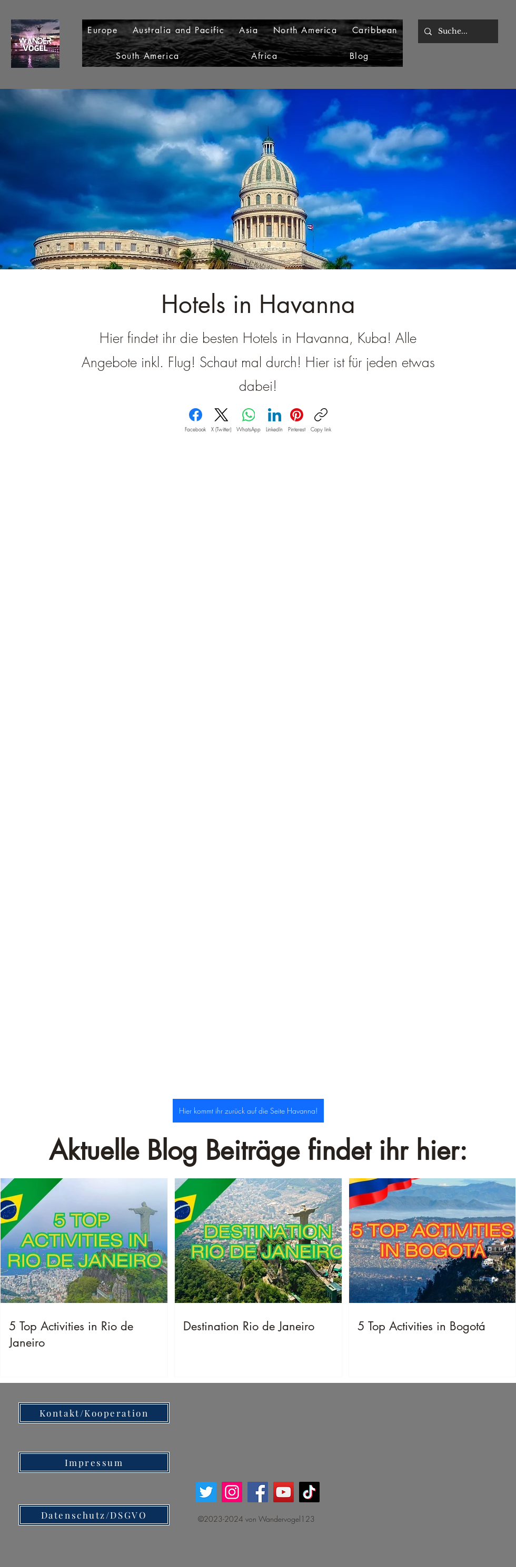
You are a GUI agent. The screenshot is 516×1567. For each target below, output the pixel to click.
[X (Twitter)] (221, 420)
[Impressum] (94, 1462)
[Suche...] (457, 31)
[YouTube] (283, 1492)
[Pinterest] (296, 420)
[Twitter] (206, 1492)
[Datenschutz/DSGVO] (94, 1514)
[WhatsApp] (248, 420)
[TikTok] (309, 1492)
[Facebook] (195, 420)
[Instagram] (232, 1492)
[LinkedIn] (274, 420)
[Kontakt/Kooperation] (94, 1412)
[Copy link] (321, 420)
